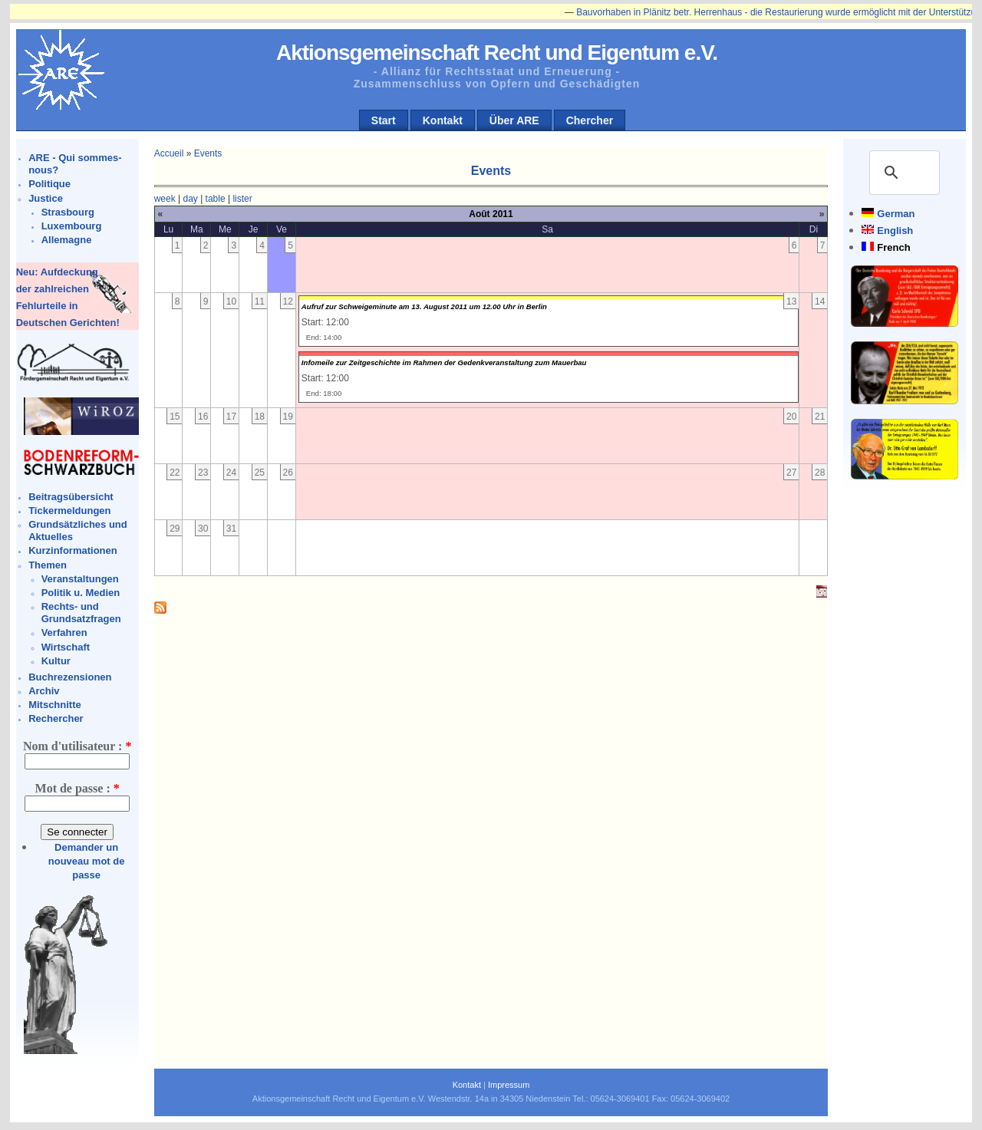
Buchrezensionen (69, 677)
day (190, 198)
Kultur (56, 661)
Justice (45, 198)
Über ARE (514, 120)
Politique (49, 183)
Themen (47, 565)
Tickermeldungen (69, 510)
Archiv (43, 691)
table (216, 198)
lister (242, 198)
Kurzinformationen (72, 550)
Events (208, 153)
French (893, 247)
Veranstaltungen (80, 579)
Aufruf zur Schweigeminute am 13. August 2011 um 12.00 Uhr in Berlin (424, 306)
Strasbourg (67, 212)
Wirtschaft (65, 647)
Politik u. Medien (80, 592)
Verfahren (64, 632)
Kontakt (443, 120)
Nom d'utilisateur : (77, 746)
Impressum (508, 1084)
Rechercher (56, 718)
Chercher (589, 120)
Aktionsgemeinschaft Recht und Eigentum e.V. (496, 52)
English (895, 230)
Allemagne (66, 239)
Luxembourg (71, 226)
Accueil (169, 153)
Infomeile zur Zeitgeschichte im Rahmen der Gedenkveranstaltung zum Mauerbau (444, 362)
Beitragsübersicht (71, 496)
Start (383, 120)
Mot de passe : (77, 788)
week (165, 198)
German (895, 213)
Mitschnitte (54, 704)
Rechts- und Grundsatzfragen (81, 612)
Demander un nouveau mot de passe (86, 861)
